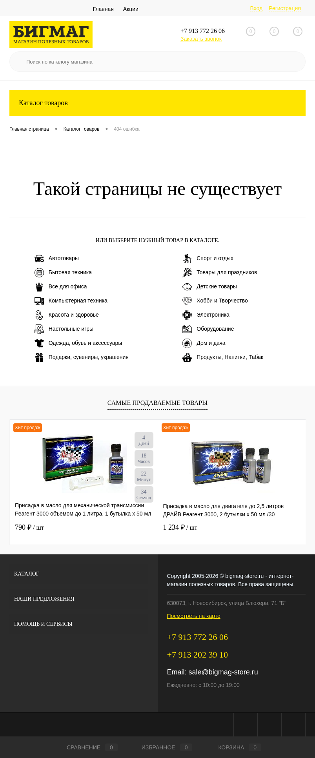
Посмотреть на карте (193, 616)
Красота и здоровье (67, 315)
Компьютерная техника (71, 301)
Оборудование (208, 329)
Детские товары (209, 287)
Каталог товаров (157, 103)
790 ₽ (29, 527)
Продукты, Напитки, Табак (222, 357)
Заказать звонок (201, 39)
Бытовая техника (63, 272)
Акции (130, 9)
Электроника (205, 315)
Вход (256, 8)
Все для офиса (61, 287)
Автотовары (57, 258)
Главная (103, 9)
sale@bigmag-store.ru (223, 672)
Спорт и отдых (207, 258)
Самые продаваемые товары (157, 402)
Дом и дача (203, 343)
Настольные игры (64, 329)
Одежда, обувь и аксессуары (78, 343)
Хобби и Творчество (215, 301)
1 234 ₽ (180, 527)
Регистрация (285, 8)
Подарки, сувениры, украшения (82, 357)
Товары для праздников (219, 272)
